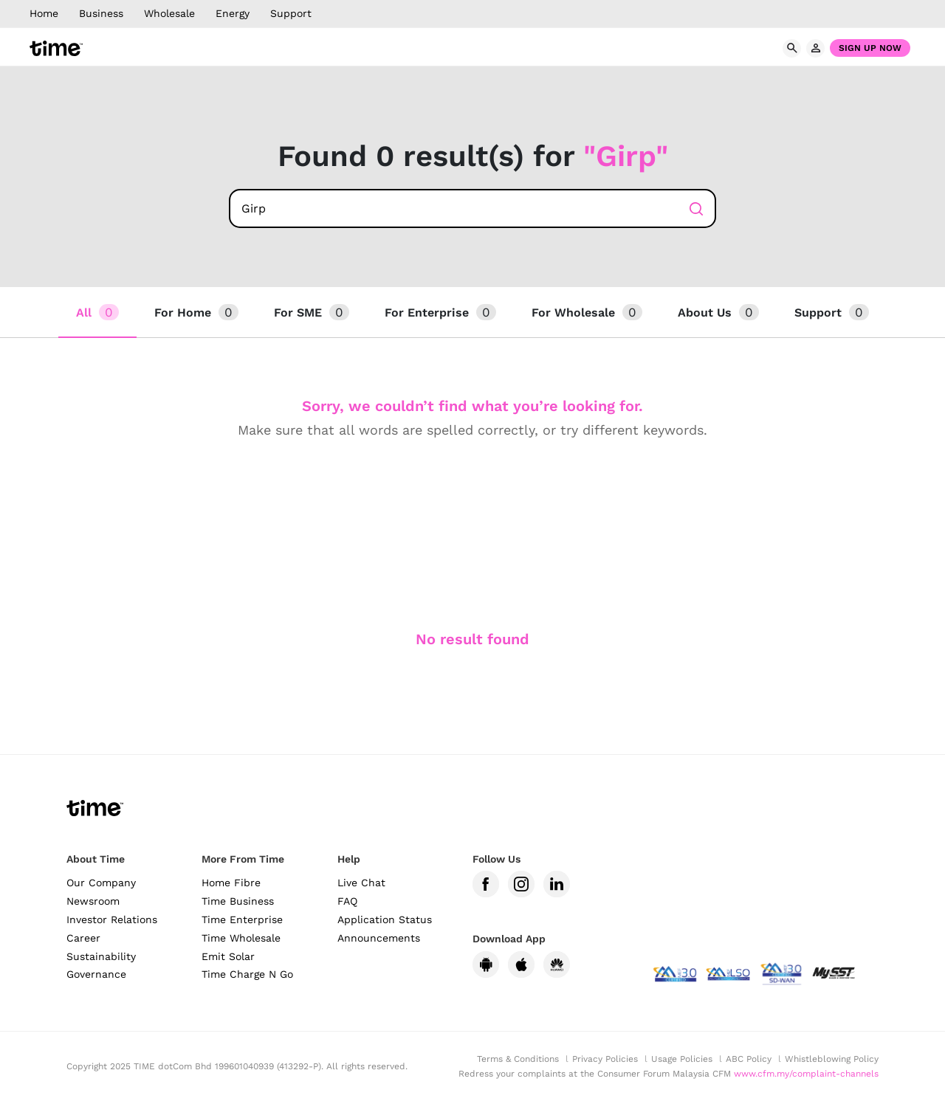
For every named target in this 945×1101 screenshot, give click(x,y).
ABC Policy (749, 1059)
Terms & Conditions (518, 1059)
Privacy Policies (605, 1059)
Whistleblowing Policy (832, 1059)
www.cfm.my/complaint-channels (806, 1074)
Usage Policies (681, 1059)
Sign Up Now (870, 48)
